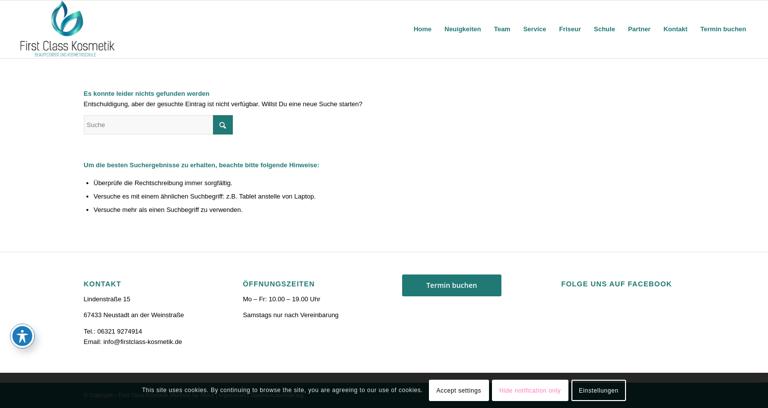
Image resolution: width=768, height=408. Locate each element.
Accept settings (458, 390)
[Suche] (158, 125)
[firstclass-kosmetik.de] (68, 29)
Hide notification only (530, 390)
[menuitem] (422, 29)
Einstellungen (599, 390)
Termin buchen (451, 285)
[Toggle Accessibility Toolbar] (22, 336)
